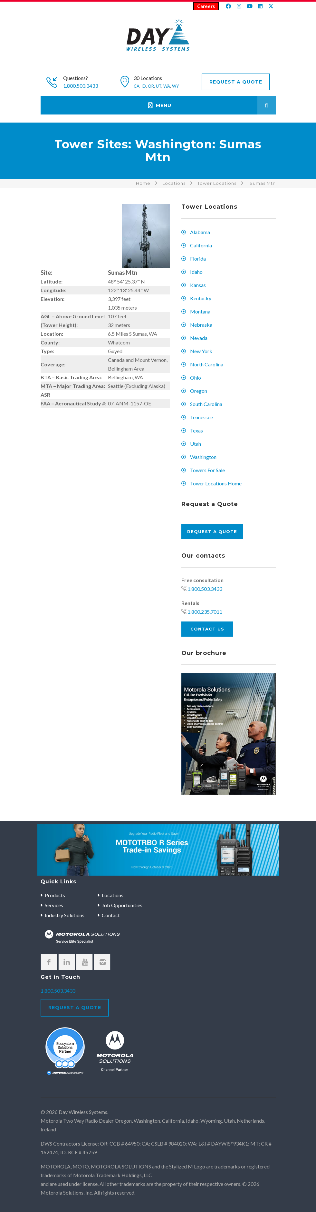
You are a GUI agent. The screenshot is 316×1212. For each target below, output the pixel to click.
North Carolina (206, 364)
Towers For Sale (207, 470)
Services (54, 905)
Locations (174, 183)
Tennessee (201, 417)
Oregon (198, 391)
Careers (206, 6)
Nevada (198, 338)
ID (143, 86)
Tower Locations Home (216, 483)
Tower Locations (216, 183)
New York (201, 351)
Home (143, 183)
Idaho (196, 272)
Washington (203, 457)
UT (158, 86)
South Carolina (206, 404)
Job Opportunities (122, 905)
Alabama (200, 232)
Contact (111, 915)
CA (136, 86)
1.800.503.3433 (80, 86)
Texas (196, 430)
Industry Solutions (64, 915)
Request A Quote (235, 82)
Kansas (198, 285)
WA (166, 86)
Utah (195, 444)
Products (55, 895)
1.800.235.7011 (204, 612)
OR (151, 86)
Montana (200, 311)
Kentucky (200, 298)
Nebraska (201, 325)
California (201, 245)
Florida (198, 258)
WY (175, 86)
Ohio (195, 377)
